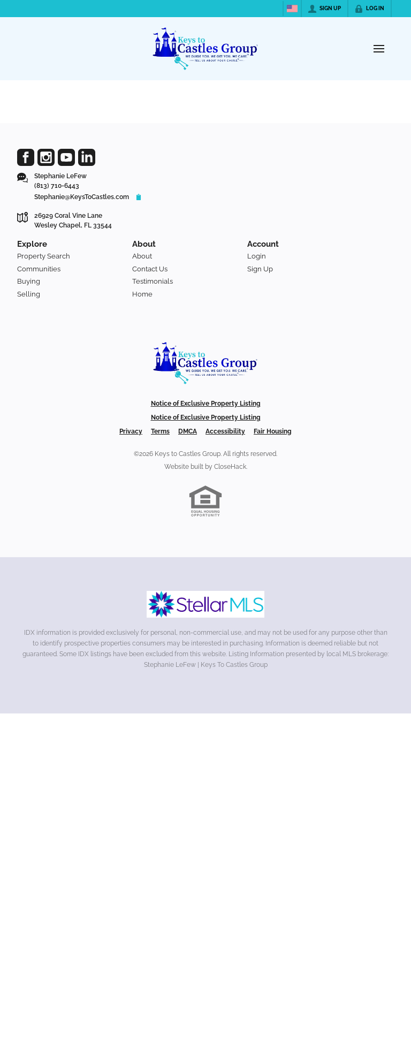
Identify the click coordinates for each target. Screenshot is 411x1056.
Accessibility (225, 431)
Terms (160, 431)
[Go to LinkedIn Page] (86, 157)
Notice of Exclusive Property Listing (206, 403)
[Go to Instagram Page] (46, 157)
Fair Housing (273, 431)
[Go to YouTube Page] (66, 157)
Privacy (130, 431)
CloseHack (230, 466)
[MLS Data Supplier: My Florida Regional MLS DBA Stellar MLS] (205, 604)
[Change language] (292, 8)
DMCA (187, 431)
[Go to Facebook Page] (25, 157)
